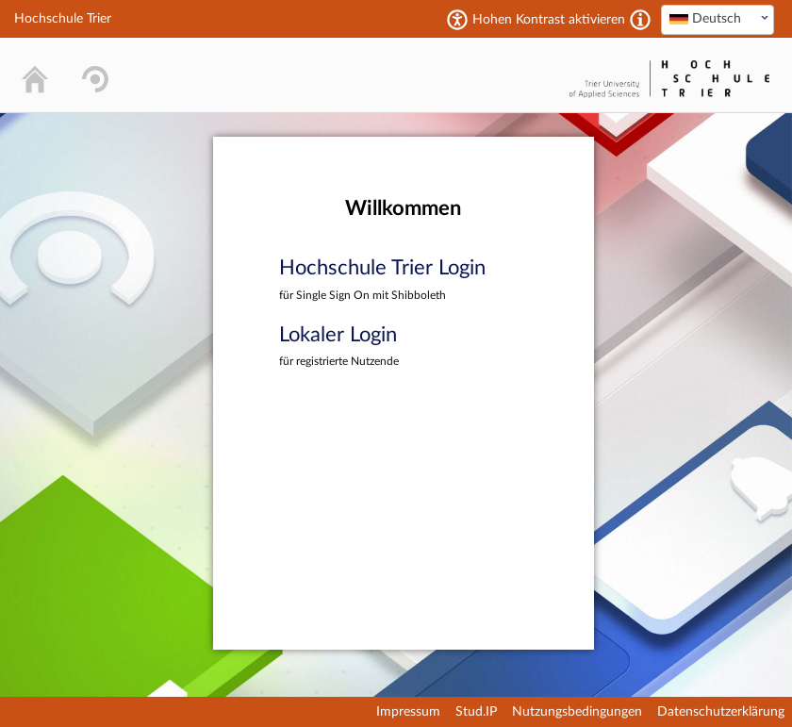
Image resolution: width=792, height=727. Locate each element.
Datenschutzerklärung (720, 712)
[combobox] (717, 20)
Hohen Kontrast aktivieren (548, 19)
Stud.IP (476, 712)
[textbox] (717, 19)
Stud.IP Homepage (505, 75)
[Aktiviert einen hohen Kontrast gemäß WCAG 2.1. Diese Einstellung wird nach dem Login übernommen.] (640, 19)
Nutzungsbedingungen (577, 712)
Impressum (408, 712)
